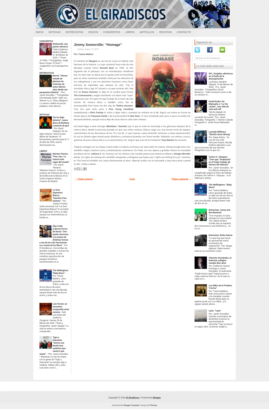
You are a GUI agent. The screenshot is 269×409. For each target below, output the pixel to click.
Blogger (157, 397)
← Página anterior (84, 179)
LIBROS (43, 151)
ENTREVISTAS (46, 73)
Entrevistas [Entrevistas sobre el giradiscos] (74, 32)
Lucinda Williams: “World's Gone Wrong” (220, 133)
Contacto (184, 32)
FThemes (153, 405)
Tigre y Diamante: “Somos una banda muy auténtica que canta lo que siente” (52, 345)
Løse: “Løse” (215, 310)
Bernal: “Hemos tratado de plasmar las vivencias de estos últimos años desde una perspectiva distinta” (53, 84)
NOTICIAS (44, 114)
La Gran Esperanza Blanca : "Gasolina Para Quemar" (60, 195)
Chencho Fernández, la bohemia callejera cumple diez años (220, 260)
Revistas (165, 32)
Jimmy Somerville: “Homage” (98, 44)
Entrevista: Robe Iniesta (220, 235)
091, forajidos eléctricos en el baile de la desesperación (221, 76)
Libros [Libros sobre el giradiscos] (130, 32)
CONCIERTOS (46, 41)
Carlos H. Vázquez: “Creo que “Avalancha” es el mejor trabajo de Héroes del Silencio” (220, 161)
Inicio (40, 32)
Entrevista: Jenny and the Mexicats (219, 211)
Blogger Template (131, 405)
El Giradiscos (132, 397)
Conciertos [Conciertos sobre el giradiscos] (111, 32)
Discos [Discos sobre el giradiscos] (93, 32)
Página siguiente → (181, 179)
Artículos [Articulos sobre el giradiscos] (147, 32)
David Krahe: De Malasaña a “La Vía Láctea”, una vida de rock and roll (219, 105)
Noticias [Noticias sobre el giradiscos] (55, 32)
